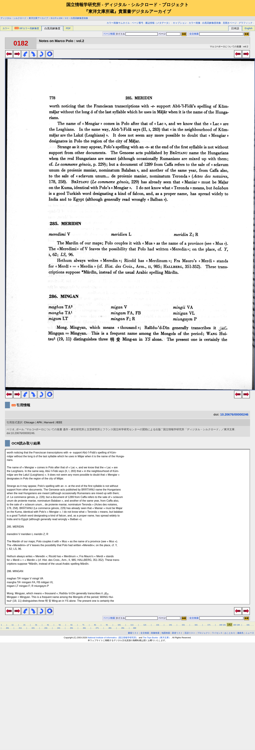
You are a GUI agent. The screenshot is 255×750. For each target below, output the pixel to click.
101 (119, 625)
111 (132, 625)
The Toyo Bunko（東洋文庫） (157, 637)
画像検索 (155, 633)
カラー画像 (194, 23)
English (248, 28)
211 (20, 628)
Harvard (49, 422)
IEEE (59, 422)
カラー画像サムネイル (118, 23)
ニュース (249, 633)
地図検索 (165, 633)
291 (122, 628)
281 (110, 628)
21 (24, 625)
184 (238, 625)
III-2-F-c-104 (56, 18)
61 (72, 625)
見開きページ (230, 23)
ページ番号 (137, 23)
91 (107, 625)
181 (224, 625)
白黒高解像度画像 (79, 18)
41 (48, 625)
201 (7, 628)
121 (144, 625)
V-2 (66, 18)
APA (39, 422)
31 (36, 625)
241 (58, 628)
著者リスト (177, 633)
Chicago (29, 422)
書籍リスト (133, 633)
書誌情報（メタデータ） (158, 23)
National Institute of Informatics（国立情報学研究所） (113, 637)
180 (220, 625)
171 (209, 625)
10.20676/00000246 (234, 414)
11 (13, 625)
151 (183, 625)
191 (248, 625)
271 (97, 628)
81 (95, 625)
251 (71, 628)
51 (60, 625)
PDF (68, 28)
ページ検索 (109, 34)
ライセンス (217, 633)
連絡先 (240, 633)
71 (83, 625)
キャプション (180, 23)
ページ (169, 34)
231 (46, 628)
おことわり (229, 633)
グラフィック (246, 23)
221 (33, 628)
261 (84, 628)
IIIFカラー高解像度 (27, 28)
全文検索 (194, 34)
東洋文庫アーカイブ (38, 18)
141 (170, 625)
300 (134, 628)
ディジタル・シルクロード (13, 18)
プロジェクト (203, 633)
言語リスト (189, 633)
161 (196, 625)
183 (234, 625)
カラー (5, 28)
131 (157, 625)
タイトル (137, 34)
